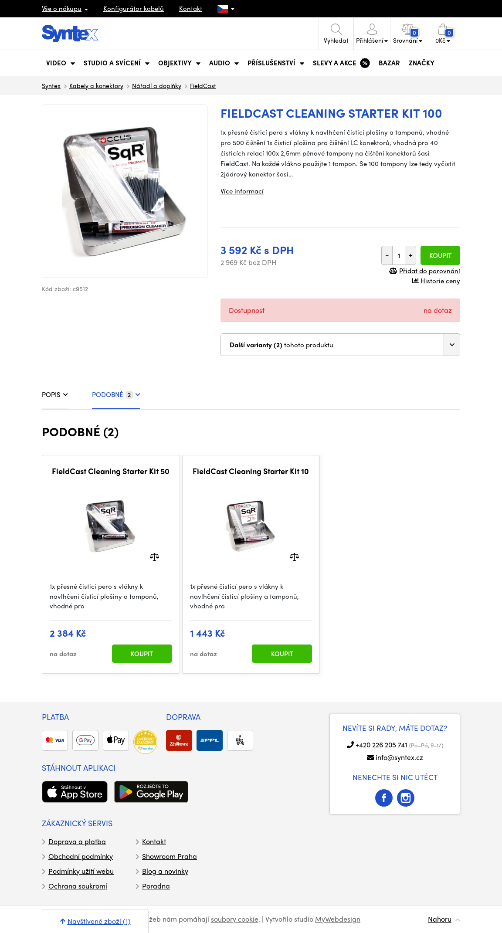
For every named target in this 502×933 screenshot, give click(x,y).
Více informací (242, 191)
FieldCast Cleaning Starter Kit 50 (111, 471)
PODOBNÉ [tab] (116, 394)
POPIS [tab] (55, 394)
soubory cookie (234, 919)
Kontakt (190, 8)
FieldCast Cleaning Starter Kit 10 (251, 471)
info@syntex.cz (399, 757)
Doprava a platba (77, 841)
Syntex (51, 85)
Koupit (440, 255)
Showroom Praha (169, 856)
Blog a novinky (165, 871)
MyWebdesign (337, 919)
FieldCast (203, 85)
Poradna (156, 886)
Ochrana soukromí (77, 886)
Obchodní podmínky (80, 856)
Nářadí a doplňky (156, 85)
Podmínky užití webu (81, 871)
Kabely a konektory (96, 85)
